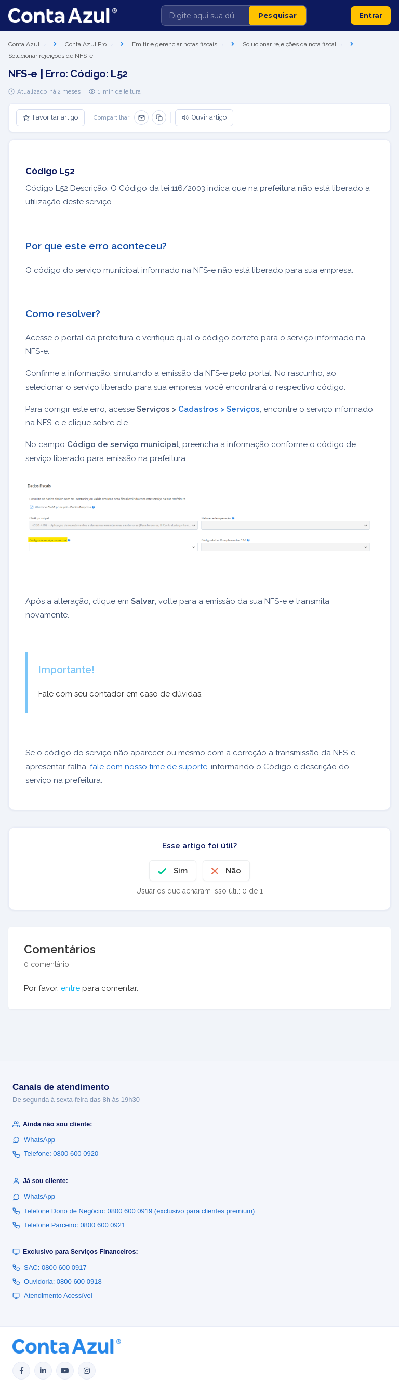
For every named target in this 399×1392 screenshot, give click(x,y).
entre (70, 988)
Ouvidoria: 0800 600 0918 (57, 1281)
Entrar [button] (370, 15)
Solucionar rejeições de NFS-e (50, 55)
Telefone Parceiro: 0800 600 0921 (68, 1225)
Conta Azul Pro (86, 44)
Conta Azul (23, 44)
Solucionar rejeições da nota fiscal (289, 44)
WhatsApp (33, 1140)
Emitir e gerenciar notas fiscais (174, 44)
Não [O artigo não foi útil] (233, 870)
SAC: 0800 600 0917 (49, 1267)
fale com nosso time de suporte (148, 766)
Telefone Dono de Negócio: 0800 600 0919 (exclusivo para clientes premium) (133, 1211)
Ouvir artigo (204, 117)
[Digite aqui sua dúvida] (205, 15)
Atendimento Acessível (52, 1295)
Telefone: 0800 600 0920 (55, 1154)
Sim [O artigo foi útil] (181, 870)
